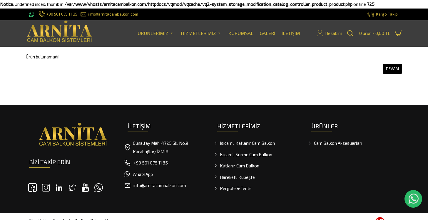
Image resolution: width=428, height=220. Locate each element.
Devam (392, 68)
